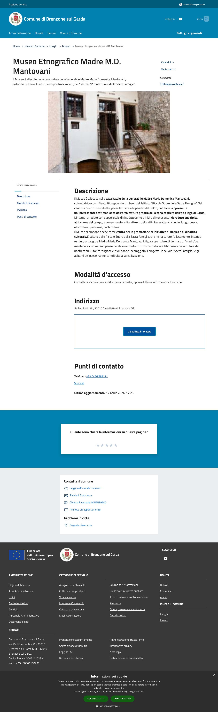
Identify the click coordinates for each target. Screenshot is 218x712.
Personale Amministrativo (24, 615)
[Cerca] (205, 19)
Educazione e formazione (124, 585)
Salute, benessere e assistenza (127, 609)
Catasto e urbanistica (71, 609)
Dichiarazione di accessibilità (126, 658)
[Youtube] (174, 18)
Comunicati (166, 591)
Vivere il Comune (35, 46)
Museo (66, 46)
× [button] (214, 675)
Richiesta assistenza (71, 658)
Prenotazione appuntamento (75, 640)
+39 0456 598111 (97, 376)
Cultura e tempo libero (72, 591)
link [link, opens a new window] (142, 691)
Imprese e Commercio (71, 603)
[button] (109, 706)
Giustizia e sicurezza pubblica (126, 591)
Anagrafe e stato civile (72, 585)
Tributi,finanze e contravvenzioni (129, 597)
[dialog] (109, 691)
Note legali (116, 652)
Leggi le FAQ (66, 652)
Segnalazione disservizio (73, 646)
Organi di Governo (19, 585)
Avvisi (163, 597)
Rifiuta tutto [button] (123, 698)
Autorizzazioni (118, 615)
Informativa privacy (121, 646)
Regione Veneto (18, 4)
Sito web (79, 383)
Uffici (12, 597)
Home (16, 46)
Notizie (164, 585)
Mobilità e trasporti (70, 615)
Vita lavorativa (67, 597)
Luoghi (53, 46)
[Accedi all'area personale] (192, 4)
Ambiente (115, 603)
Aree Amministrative (21, 591)
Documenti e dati (19, 622)
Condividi (168, 62)
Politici (13, 609)
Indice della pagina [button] (27, 185)
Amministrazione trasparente (127, 640)
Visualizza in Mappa (139, 331)
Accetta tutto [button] (95, 698)
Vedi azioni (169, 69)
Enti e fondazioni (18, 603)
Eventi (164, 620)
